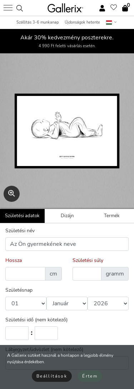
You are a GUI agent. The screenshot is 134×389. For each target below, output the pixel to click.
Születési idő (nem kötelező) (36, 319)
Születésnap (19, 290)
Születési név (20, 230)
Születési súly (88, 260)
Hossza (13, 260)
